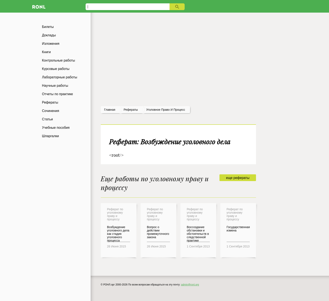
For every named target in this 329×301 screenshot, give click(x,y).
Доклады (49, 35)
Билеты (48, 27)
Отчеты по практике (57, 94)
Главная (109, 109)
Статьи (47, 119)
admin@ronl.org (190, 284)
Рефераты (50, 102)
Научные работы (55, 85)
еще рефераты (237, 178)
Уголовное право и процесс (165, 109)
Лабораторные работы (59, 77)
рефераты (131, 109)
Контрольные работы (58, 60)
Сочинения (50, 111)
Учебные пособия (55, 127)
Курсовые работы (55, 69)
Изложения (50, 43)
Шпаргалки (50, 136)
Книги (46, 52)
